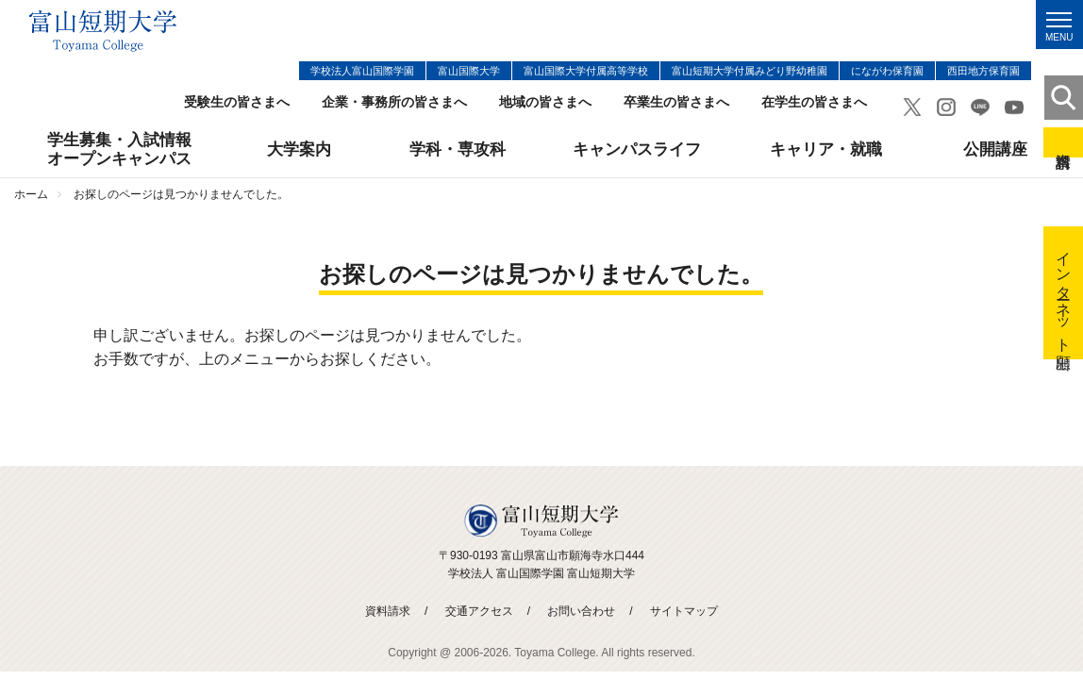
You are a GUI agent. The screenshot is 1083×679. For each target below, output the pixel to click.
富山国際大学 (469, 70)
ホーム (31, 194)
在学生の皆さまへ (814, 102)
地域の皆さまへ (545, 102)
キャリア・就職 (826, 149)
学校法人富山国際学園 (362, 70)
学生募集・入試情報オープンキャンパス (119, 149)
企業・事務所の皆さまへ (394, 102)
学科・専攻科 (457, 149)
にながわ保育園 (887, 70)
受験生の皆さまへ (237, 102)
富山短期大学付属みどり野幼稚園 (749, 70)
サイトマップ (684, 611)
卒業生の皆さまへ (676, 102)
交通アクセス (479, 611)
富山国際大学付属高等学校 (586, 70)
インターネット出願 (1064, 292)
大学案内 (299, 149)
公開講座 (995, 149)
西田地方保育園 (983, 70)
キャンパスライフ (637, 149)
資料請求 (1063, 142)
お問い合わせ (581, 611)
